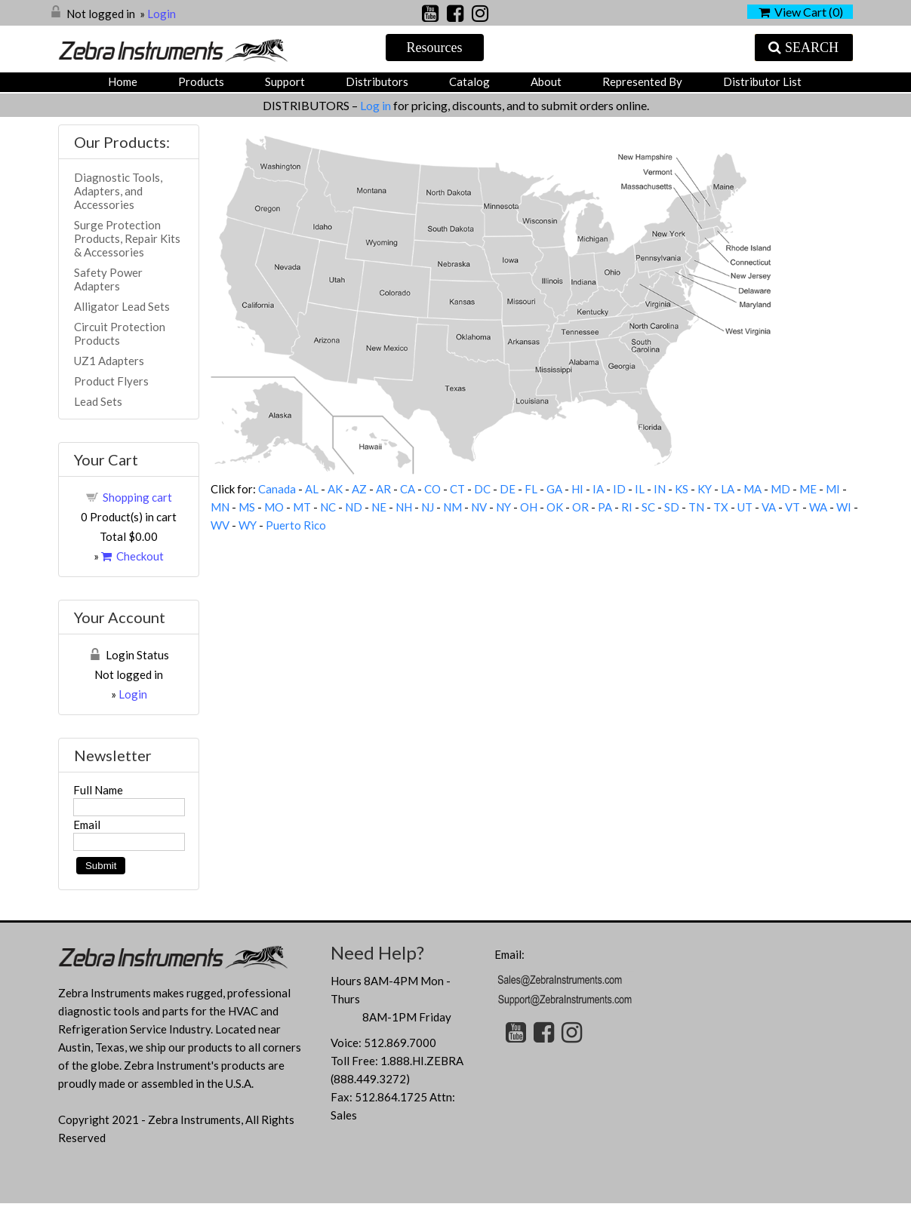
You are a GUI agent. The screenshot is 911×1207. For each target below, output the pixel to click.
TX (720, 507)
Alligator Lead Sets (122, 306)
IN (660, 489)
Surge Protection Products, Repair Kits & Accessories (127, 238)
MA (752, 489)
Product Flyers (111, 381)
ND (353, 507)
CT (457, 489)
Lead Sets (98, 401)
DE (508, 489)
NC (328, 507)
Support (285, 81)
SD (671, 507)
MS (247, 507)
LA (727, 489)
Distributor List (762, 81)
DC (482, 489)
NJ (427, 507)
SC (648, 507)
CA (407, 489)
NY (503, 507)
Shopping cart (137, 497)
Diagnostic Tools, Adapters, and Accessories (118, 190)
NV (479, 507)
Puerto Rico (296, 525)
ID (619, 489)
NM (452, 507)
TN (696, 507)
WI (843, 507)
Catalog (469, 81)
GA (554, 489)
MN (220, 507)
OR (580, 507)
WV (220, 525)
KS (681, 489)
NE (378, 507)
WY (248, 525)
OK (554, 507)
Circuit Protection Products (119, 333)
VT (792, 507)
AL (312, 489)
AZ (359, 489)
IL (640, 489)
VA (769, 507)
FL (531, 489)
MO (274, 507)
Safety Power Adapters (108, 279)
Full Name (98, 790)
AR (383, 489)
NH (403, 507)
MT (302, 507)
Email (86, 824)
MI (833, 489)
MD (780, 489)
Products (201, 81)
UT (744, 507)
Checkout (132, 556)
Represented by (642, 81)
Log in (376, 105)
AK (335, 489)
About (546, 81)
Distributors (377, 81)
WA (818, 507)
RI (626, 507)
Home (122, 81)
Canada (277, 489)
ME (808, 489)
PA (605, 507)
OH (528, 507)
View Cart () (801, 12)
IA (598, 489)
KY (704, 489)
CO (432, 489)
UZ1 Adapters (109, 360)
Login (161, 13)
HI (577, 489)
